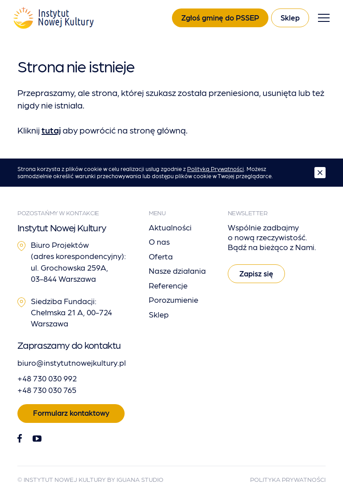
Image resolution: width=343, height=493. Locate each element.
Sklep (290, 17)
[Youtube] (37, 438)
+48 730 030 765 (46, 389)
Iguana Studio (140, 479)
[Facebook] (19, 439)
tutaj (51, 130)
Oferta (161, 256)
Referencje (168, 285)
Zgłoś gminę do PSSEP (220, 17)
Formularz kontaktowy (71, 412)
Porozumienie (173, 299)
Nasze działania (177, 270)
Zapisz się (256, 273)
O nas (159, 241)
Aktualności (170, 227)
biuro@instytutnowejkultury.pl (71, 362)
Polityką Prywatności (215, 168)
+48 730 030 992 (47, 378)
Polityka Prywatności (288, 479)
